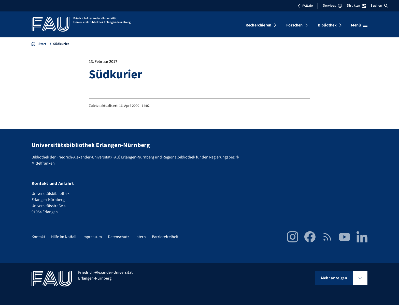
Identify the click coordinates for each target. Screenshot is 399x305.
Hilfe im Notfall (63, 237)
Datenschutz (118, 237)
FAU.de (305, 5)
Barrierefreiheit (165, 237)
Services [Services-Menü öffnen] (332, 5)
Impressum (92, 237)
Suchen (379, 5)
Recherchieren (258, 25)
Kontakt (38, 237)
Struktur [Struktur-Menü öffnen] (356, 5)
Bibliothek (327, 25)
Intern (140, 237)
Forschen (294, 25)
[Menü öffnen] (359, 25)
